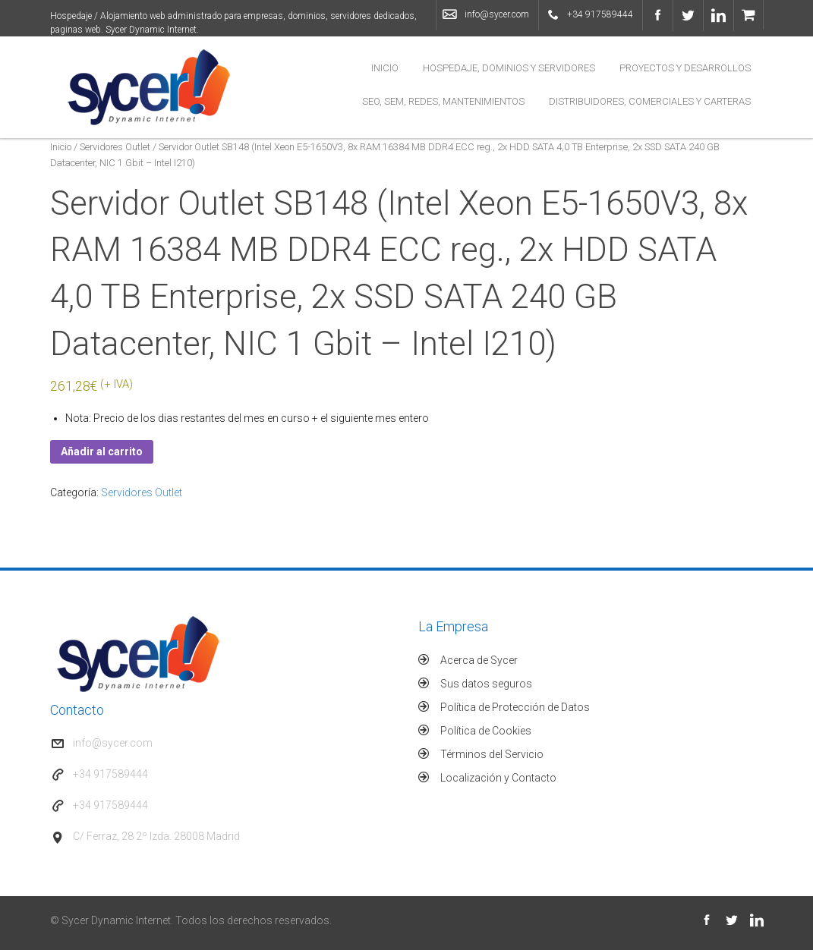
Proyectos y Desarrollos (685, 68)
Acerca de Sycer (479, 660)
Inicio (385, 68)
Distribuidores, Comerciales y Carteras (650, 101)
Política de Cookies (485, 731)
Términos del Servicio (492, 754)
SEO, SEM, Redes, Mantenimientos (443, 101)
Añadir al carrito (102, 451)
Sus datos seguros (486, 684)
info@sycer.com (497, 14)
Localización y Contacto (498, 778)
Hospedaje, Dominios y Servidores (509, 68)
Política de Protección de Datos (515, 707)
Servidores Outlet (115, 147)
